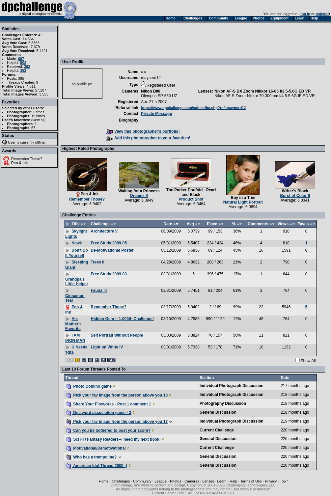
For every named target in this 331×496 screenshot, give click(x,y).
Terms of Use (251, 481)
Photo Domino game (89, 386)
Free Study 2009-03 (109, 274)
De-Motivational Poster (112, 250)
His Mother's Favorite (73, 324)
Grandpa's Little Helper (76, 281)
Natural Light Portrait (243, 202)
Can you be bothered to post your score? (109, 430)
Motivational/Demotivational (96, 448)
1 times (38, 112)
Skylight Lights (76, 234)
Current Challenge (217, 430)
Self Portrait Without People (117, 335)
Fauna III (99, 290)
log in (305, 14)
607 (21, 59)
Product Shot (191, 199)
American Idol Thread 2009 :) (97, 465)
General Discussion (218, 412)
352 (23, 70)
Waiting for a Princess (139, 191)
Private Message (156, 113)
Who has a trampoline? (92, 457)
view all (38, 120)
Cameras (191, 481)
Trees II (97, 262)
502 (23, 63)
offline (40, 142)
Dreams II (139, 195)
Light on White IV (107, 347)
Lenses (208, 481)
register (322, 14)
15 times (38, 116)
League (160, 481)
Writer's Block (295, 191)
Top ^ (284, 481)
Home (103, 481)
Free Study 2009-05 (109, 243)
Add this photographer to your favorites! (148, 138)
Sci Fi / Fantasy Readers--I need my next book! (114, 439)
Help (233, 481)
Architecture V (104, 231)
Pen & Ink (19, 163)
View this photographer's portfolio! (143, 131)
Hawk (76, 243)
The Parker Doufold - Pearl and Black (191, 192)
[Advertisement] (182, 40)
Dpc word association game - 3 (99, 412)
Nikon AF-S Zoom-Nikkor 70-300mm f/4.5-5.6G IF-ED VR (264, 96)
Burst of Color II (295, 195)
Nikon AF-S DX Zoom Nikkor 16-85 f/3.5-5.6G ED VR (262, 91)
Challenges (121, 481)
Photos (175, 481)
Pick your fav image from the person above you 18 (117, 395)
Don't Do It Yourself (76, 253)
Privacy (271, 481)
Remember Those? (26, 159)
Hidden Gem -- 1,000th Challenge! (122, 319)
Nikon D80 (150, 91)
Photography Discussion (223, 403)
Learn (222, 481)
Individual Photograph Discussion (231, 385)
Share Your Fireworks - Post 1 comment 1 (109, 404)
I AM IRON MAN (75, 338)
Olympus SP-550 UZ (159, 96)
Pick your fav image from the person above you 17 (117, 421)
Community (142, 481)
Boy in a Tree (243, 197)
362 (27, 67)
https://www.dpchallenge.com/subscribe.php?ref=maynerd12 (193, 108)
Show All (308, 361)
